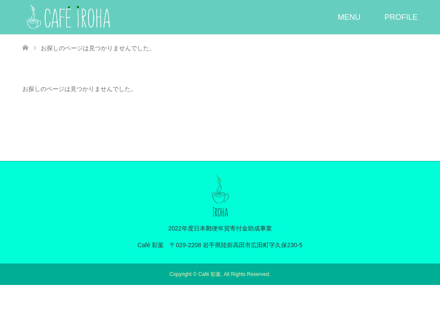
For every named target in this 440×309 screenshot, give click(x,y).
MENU (349, 17)
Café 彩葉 (209, 274)
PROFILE (401, 17)
